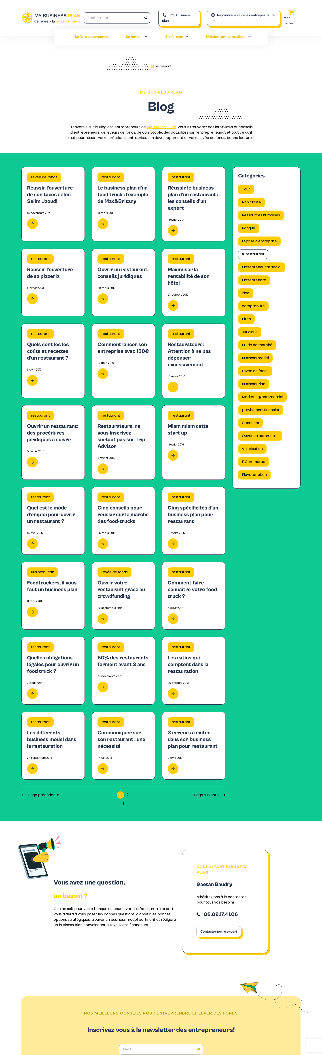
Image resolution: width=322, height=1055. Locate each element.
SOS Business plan (176, 18)
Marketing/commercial (262, 396)
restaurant (255, 254)
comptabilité (253, 306)
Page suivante (209, 794)
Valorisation (252, 448)
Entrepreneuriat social (261, 267)
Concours (250, 422)
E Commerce (253, 461)
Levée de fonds (255, 370)
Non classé (251, 202)
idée (245, 293)
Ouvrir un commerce (260, 435)
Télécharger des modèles (228, 37)
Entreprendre (254, 280)
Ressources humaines (261, 215)
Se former (137, 37)
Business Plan (253, 383)
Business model (255, 357)
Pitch (246, 319)
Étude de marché (257, 344)
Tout (246, 189)
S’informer (177, 37)
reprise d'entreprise (259, 241)
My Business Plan (161, 127)
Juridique (250, 332)
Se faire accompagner (92, 37)
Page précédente (40, 794)
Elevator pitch (254, 474)
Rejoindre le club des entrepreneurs (243, 15)
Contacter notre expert (218, 931)
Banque (248, 228)
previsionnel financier (261, 409)
